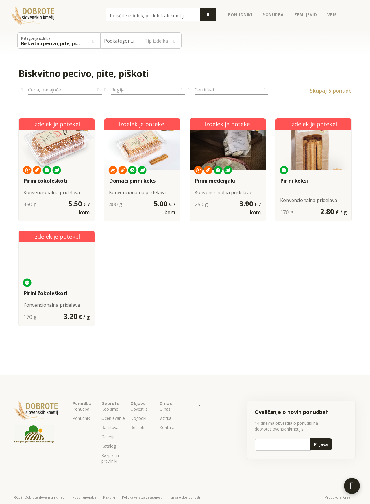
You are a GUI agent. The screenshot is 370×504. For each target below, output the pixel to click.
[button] (349, 14)
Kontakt (167, 427)
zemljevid (305, 14)
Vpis (331, 14)
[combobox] (153, 14)
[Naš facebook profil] (200, 413)
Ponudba (81, 409)
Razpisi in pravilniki (110, 458)
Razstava (110, 427)
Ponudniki (82, 418)
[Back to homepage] (32, 14)
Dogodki (138, 418)
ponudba (273, 14)
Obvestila (139, 409)
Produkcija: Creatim (340, 497)
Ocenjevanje (113, 418)
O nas (165, 409)
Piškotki (109, 497)
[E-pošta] (200, 404)
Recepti (137, 427)
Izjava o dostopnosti (184, 497)
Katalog (108, 446)
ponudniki (240, 14)
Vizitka (165, 418)
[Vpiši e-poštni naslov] (283, 445)
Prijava (321, 444)
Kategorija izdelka (35, 38)
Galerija (108, 436)
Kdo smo (110, 409)
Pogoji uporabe (84, 497)
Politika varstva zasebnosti (142, 497)
